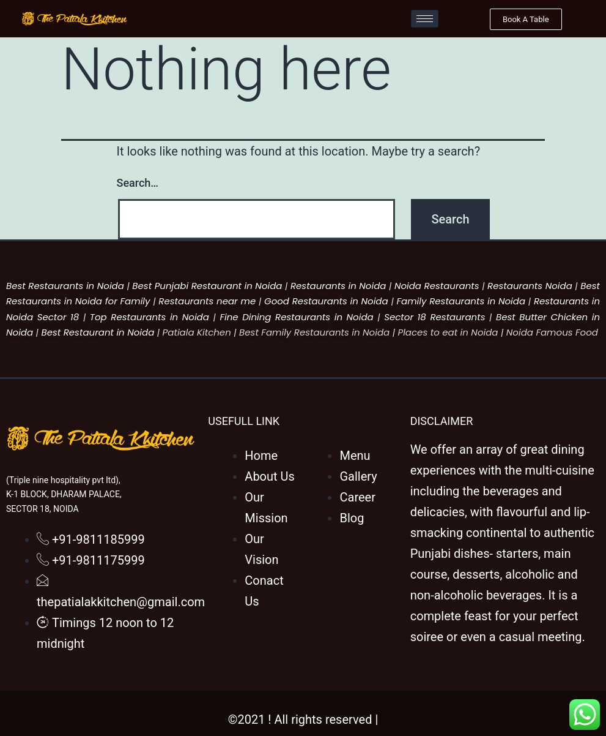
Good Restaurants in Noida (326, 301)
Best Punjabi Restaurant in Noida (207, 285)
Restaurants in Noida (338, 285)
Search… (138, 182)
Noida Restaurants (436, 285)
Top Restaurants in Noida (149, 316)
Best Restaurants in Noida (65, 285)
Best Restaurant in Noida (97, 332)
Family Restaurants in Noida (460, 301)
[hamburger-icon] (424, 19)
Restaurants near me (207, 301)
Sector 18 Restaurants (434, 316)
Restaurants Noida (529, 285)
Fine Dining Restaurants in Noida (296, 316)
